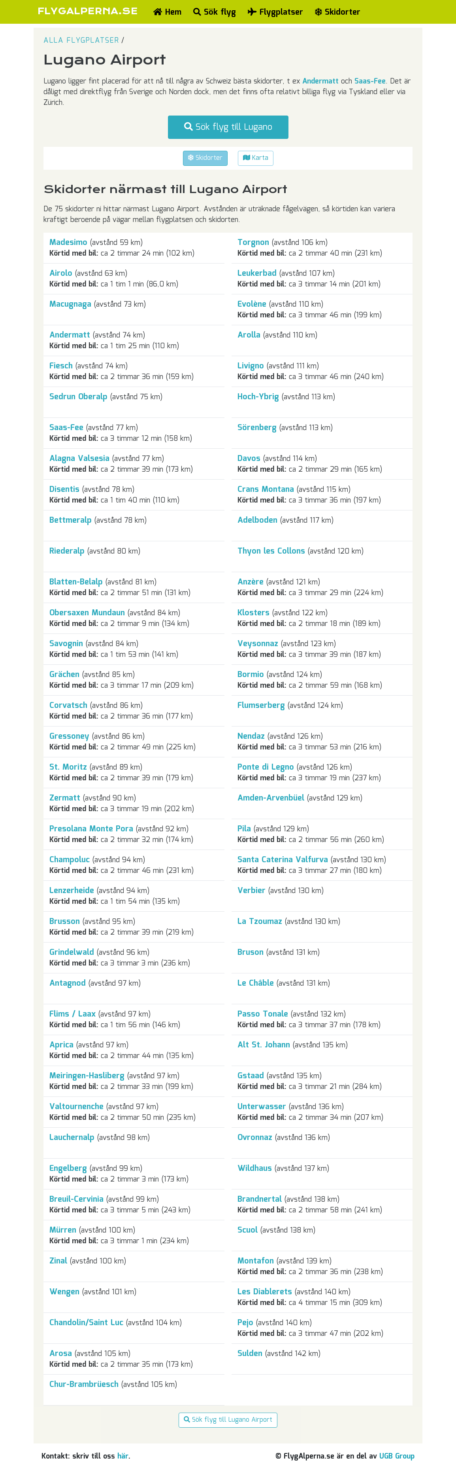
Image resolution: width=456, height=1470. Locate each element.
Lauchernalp (71, 1137)
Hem (167, 12)
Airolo (60, 273)
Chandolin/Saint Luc (86, 1322)
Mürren (62, 1230)
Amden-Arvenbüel (270, 798)
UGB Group (397, 1456)
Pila (244, 829)
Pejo (245, 1322)
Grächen (64, 674)
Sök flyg (214, 12)
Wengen (64, 1292)
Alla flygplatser (81, 40)
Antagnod (67, 983)
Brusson (64, 921)
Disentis (64, 489)
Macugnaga (70, 304)
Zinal (58, 1261)
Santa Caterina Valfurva (282, 860)
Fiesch (61, 366)
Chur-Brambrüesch (84, 1384)
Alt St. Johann (263, 1045)
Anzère (250, 582)
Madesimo (68, 242)
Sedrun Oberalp (78, 397)
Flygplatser (275, 12)
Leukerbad (257, 273)
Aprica (61, 1045)
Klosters (253, 613)
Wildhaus (254, 1168)
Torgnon (253, 242)
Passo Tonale (262, 1014)
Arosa (60, 1353)
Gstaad (250, 1076)
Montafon (255, 1261)
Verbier (251, 890)
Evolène (251, 304)
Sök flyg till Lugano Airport (228, 1420)
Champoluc (69, 860)
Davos (248, 458)
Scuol (247, 1230)
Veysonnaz (257, 643)
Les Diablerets (264, 1292)
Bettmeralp (70, 520)
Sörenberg (257, 427)
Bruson (250, 952)
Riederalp (67, 551)
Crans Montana (265, 489)
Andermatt (320, 81)
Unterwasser (261, 1106)
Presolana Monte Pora (91, 829)
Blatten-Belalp (76, 582)
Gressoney (69, 736)
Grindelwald (71, 952)
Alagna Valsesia (79, 458)
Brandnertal (259, 1199)
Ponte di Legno (265, 767)
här (122, 1456)
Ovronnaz (254, 1137)
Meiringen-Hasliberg (86, 1076)
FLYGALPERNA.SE (88, 11)
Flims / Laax (72, 1014)
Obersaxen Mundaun (87, 613)
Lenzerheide (71, 890)
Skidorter (337, 12)
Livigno (250, 366)
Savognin (66, 643)
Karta (255, 158)
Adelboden (257, 520)
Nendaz (251, 736)
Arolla (248, 335)
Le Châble (255, 983)
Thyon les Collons (271, 551)
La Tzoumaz (259, 921)
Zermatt (64, 798)
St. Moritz (68, 767)
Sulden (249, 1353)
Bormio (250, 674)
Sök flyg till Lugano (228, 127)
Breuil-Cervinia (76, 1199)
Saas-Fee (370, 81)
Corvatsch (68, 705)
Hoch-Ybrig (258, 397)
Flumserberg (261, 705)
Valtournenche (76, 1106)
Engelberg (68, 1168)
